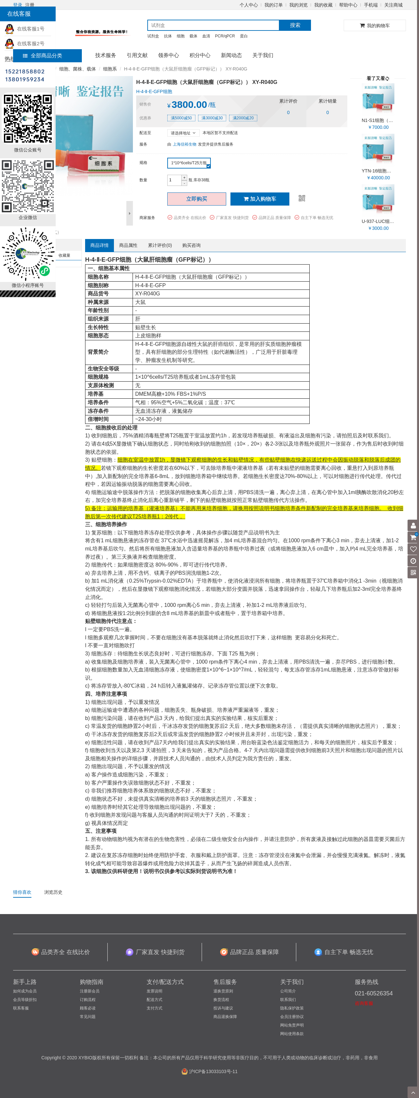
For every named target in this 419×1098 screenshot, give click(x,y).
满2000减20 (243, 118)
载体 (193, 36)
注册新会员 (90, 991)
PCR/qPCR (225, 36)
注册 (29, 5)
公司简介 (288, 991)
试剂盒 (153, 36)
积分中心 (200, 55)
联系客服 (21, 1008)
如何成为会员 (25, 991)
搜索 (295, 25)
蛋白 (244, 36)
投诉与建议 (223, 1008)
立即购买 (196, 199)
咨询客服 (364, 1003)
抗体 (168, 36)
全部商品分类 (42, 55)
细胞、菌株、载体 (77, 68)
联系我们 (288, 999)
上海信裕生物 (184, 144)
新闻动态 (231, 55)
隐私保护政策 (292, 1008)
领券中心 (168, 55)
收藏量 (64, 255)
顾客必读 (88, 1008)
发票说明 (154, 991)
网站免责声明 (292, 1025)
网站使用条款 (292, 1033)
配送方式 (154, 999)
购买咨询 (191, 245)
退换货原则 (223, 991)
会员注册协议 (292, 1016)
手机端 (371, 5)
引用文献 (137, 55)
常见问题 (88, 1016)
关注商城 (393, 5)
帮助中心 (348, 5)
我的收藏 (323, 5)
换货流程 (221, 999)
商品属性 (128, 245)
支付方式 (154, 1008)
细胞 (181, 36)
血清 (206, 36)
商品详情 (99, 245)
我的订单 (273, 5)
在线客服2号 (25, 43)
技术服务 (105, 55)
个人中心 (249, 5)
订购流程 (88, 999)
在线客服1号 (25, 28)
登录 (17, 5)
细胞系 (110, 68)
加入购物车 (260, 199)
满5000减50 (181, 118)
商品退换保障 (225, 1016)
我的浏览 (298, 5)
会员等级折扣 (25, 999)
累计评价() (160, 245)
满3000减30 (212, 118)
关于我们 (262, 55)
